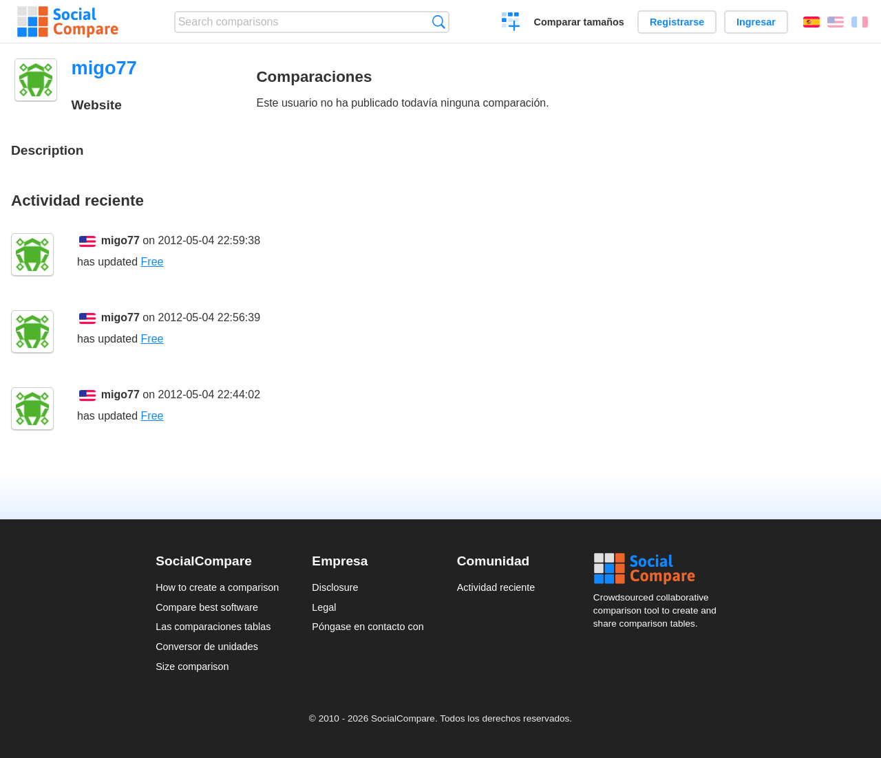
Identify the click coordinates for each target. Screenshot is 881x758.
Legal (324, 607)
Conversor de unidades (207, 646)
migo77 (120, 240)
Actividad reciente (496, 587)
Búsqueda (438, 21)
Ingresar (756, 22)
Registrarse (677, 22)
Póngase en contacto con (367, 626)
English (835, 22)
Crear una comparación (511, 23)
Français (859, 22)
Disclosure (335, 587)
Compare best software (207, 607)
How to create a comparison (217, 587)
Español (811, 22)
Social (659, 568)
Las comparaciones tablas (213, 626)
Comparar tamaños (579, 22)
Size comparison (192, 666)
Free (152, 262)
